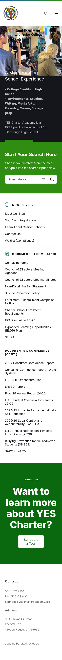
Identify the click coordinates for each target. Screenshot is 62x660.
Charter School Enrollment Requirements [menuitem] (23, 311)
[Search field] (31, 179)
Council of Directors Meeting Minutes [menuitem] (30, 279)
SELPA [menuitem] (9, 337)
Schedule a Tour (31, 541)
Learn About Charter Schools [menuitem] (25, 227)
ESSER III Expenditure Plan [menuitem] (23, 380)
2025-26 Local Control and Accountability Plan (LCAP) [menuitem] (23, 422)
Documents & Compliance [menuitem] (34, 254)
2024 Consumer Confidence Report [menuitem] (29, 363)
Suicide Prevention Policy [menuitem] (22, 293)
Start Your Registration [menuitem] (20, 220)
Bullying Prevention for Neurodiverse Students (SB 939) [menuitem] (30, 442)
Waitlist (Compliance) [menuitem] (19, 240)
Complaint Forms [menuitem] (16, 262)
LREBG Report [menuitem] (15, 386)
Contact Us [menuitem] (13, 234)
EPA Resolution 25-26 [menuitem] (20, 320)
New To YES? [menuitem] (22, 205)
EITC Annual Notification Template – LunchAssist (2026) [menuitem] (30, 432)
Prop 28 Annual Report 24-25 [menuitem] (25, 393)
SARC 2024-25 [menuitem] (15, 451)
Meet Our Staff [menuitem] (15, 213)
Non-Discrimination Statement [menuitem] (25, 286)
